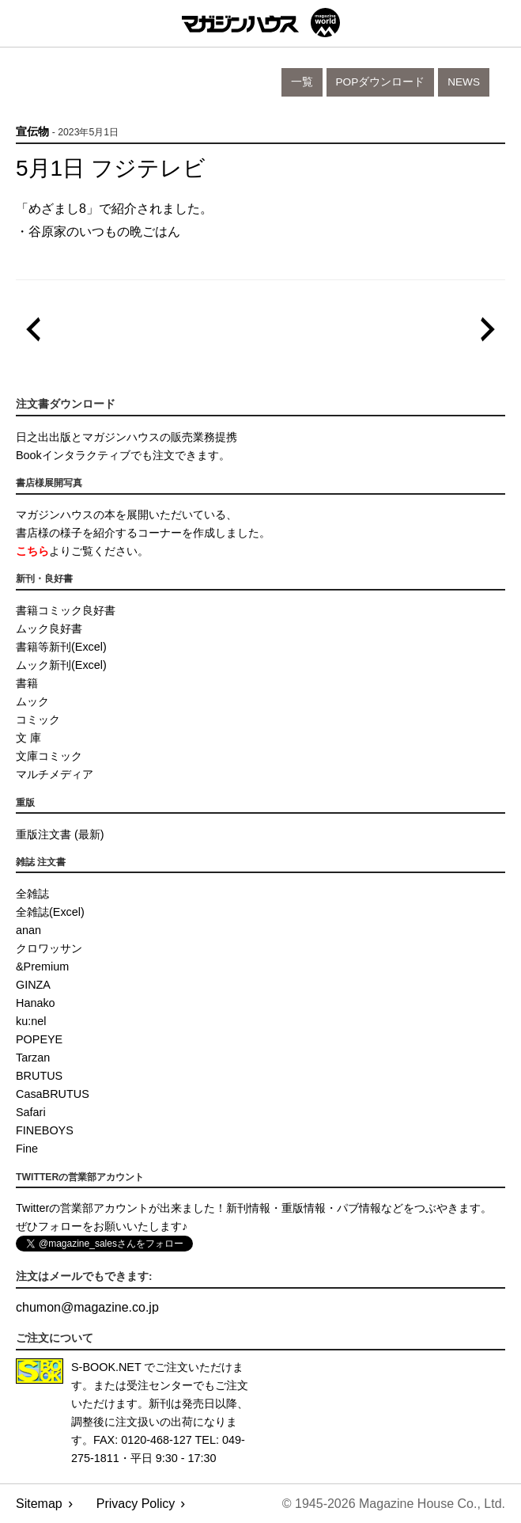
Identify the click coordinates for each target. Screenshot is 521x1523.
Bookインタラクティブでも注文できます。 (123, 455)
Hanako (35, 1003)
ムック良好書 (49, 628)
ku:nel (31, 1021)
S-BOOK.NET (106, 1367)
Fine (27, 1148)
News (463, 82)
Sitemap (39, 1503)
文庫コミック (49, 756)
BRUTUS (39, 1075)
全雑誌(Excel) (50, 912)
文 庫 (28, 737)
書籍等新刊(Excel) (61, 646)
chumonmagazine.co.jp (87, 1307)
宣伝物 (32, 132)
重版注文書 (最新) (60, 834)
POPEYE (39, 1039)
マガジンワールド (261, 22)
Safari (31, 1112)
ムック (32, 701)
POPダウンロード (380, 82)
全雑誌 (32, 893)
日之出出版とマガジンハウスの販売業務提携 (126, 437)
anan (28, 930)
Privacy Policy (136, 1503)
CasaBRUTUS (52, 1094)
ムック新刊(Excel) (61, 665)
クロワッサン (49, 948)
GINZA (33, 984)
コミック (38, 719)
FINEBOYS (45, 1130)
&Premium (42, 966)
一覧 (302, 82)
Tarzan (33, 1057)
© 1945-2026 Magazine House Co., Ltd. (393, 1503)
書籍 (27, 683)
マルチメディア (54, 774)
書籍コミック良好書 (65, 610)
